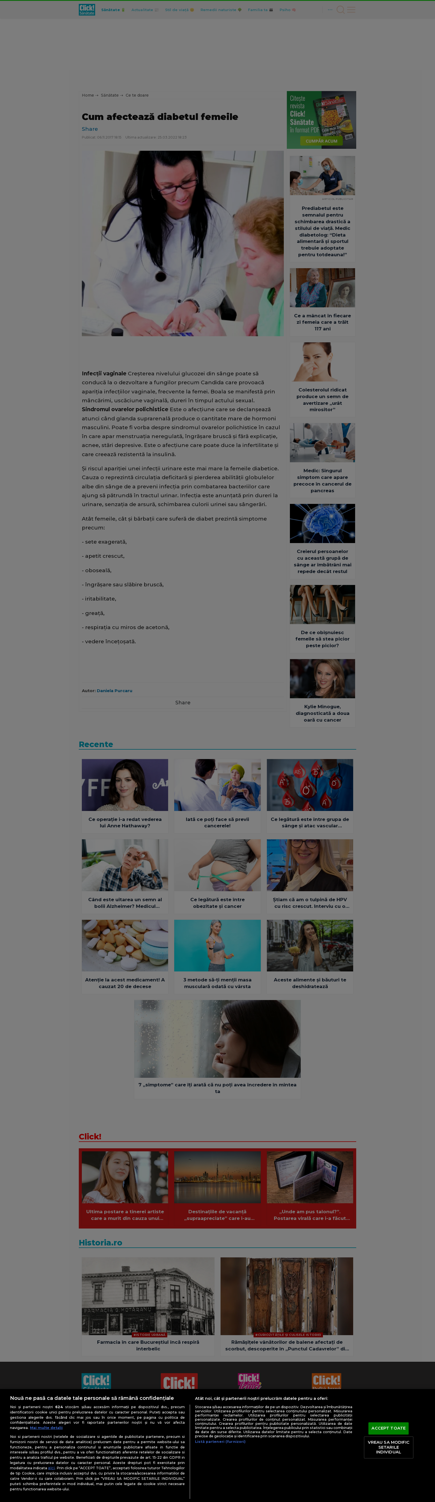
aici (51, 1468)
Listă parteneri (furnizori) (220, 1442)
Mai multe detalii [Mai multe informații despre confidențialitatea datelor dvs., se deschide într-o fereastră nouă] (46, 1428)
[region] (217, 1445)
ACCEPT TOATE (388, 1428)
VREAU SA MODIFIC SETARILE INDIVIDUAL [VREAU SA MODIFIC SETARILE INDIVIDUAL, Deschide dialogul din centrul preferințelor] (388, 1447)
